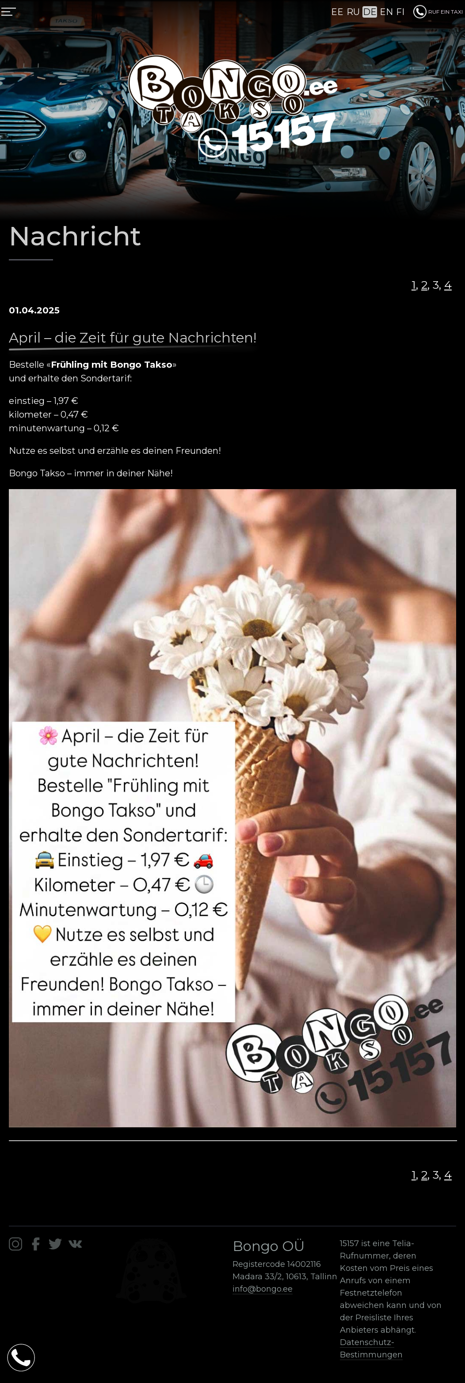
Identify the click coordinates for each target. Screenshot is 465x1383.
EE (337, 12)
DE (370, 12)
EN (386, 12)
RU (353, 12)
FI (400, 12)
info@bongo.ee (262, 1289)
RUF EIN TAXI (438, 11)
